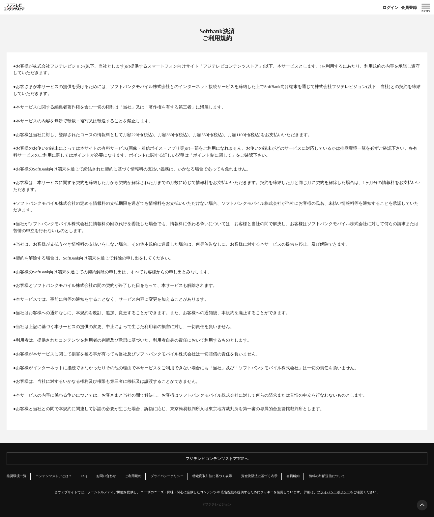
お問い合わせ (106, 476)
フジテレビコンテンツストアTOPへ (217, 458)
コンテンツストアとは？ (54, 476)
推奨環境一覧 (353, 148)
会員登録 (409, 7)
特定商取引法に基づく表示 (212, 476)
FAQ (84, 476)
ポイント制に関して (212, 155)
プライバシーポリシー (167, 476)
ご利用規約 (133, 476)
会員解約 (293, 476)
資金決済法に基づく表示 (259, 476)
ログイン (390, 7)
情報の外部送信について (327, 476)
